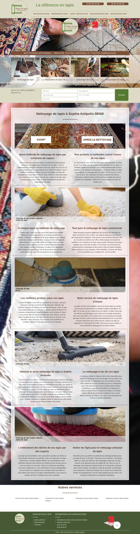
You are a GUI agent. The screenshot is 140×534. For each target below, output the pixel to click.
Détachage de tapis (119, 14)
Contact (38, 525)
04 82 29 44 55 (61, 525)
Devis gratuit (40, 520)
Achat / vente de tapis (79, 14)
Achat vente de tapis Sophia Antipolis (27, 498)
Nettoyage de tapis (41, 14)
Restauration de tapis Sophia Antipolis (55, 500)
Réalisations (40, 522)
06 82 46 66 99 (61, 527)
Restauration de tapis (99, 14)
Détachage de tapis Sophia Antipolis (87, 498)
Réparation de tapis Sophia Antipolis (117, 498)
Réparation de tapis (59, 14)
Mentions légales (79, 532)
